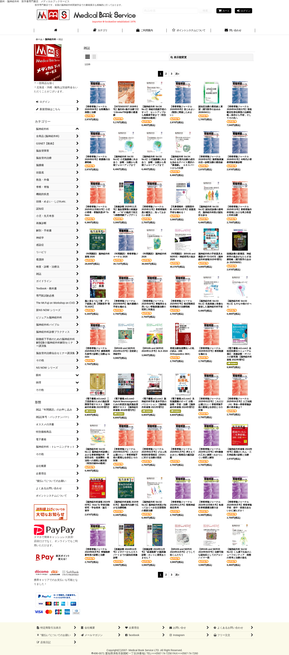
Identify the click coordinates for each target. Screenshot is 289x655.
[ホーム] (56, 31)
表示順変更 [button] (178, 57)
